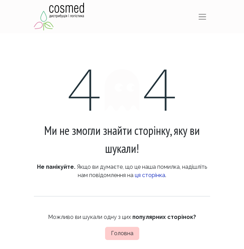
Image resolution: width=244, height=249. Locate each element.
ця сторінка (150, 175)
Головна (122, 233)
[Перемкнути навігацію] (202, 17)
